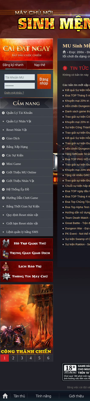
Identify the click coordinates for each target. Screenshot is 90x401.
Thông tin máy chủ (26, 277)
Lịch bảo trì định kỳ (26, 266)
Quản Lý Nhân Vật (18, 121)
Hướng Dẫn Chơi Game (22, 198)
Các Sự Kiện (14, 155)
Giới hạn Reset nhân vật (22, 223)
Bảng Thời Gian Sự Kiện (22, 206)
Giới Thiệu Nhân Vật (20, 181)
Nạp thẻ (40, 65)
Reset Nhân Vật (16, 129)
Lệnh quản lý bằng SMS (22, 232)
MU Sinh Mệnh (30, 19)
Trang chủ (64, 52)
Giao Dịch (13, 138)
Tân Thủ (19, 395)
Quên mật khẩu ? (14, 92)
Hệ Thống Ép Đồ (17, 189)
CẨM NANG (26, 101)
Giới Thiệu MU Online (21, 172)
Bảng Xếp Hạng (17, 146)
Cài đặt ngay (26, 49)
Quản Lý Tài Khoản (19, 112)
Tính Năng (43, 395)
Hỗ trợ (26, 243)
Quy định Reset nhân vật (22, 215)
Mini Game (13, 164)
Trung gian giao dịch (26, 254)
